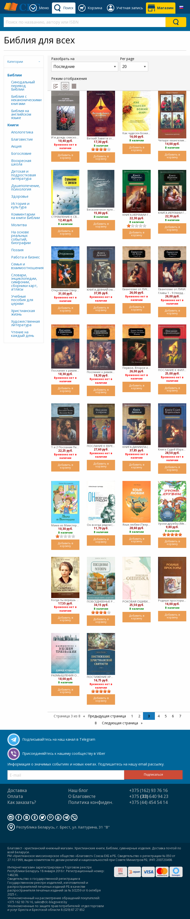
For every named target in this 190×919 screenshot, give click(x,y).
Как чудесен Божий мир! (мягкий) (136, 133)
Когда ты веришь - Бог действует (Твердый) (65, 600)
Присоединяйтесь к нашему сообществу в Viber (63, 753)
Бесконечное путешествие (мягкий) (101, 209)
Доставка (17, 790)
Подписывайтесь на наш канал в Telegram (58, 739)
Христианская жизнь (23, 312)
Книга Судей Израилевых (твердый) (172, 449)
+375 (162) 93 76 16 (148, 790)
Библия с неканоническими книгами (25, 100)
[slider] (101, 149)
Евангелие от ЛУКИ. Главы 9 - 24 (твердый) (136, 289)
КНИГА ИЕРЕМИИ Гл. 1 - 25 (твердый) (172, 213)
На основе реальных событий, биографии (21, 237)
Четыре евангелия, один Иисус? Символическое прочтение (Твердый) (172, 140)
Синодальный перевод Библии (23, 86)
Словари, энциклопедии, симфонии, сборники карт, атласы (24, 282)
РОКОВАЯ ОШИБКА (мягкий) (136, 601)
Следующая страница (120, 723)
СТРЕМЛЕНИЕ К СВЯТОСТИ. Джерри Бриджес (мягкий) (65, 217)
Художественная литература (25, 323)
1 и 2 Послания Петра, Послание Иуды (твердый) (65, 447)
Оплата (15, 796)
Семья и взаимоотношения (25, 266)
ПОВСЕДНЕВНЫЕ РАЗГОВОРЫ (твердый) (101, 601)
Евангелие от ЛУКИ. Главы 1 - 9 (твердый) (172, 291)
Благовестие (22, 139)
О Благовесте (81, 796)
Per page (134, 63)
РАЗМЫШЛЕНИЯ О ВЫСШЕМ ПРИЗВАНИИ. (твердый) (65, 675)
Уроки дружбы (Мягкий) (172, 523)
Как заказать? (21, 802)
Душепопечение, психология (25, 187)
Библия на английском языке (21, 114)
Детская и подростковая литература (23, 175)
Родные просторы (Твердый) (172, 600)
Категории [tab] (15, 62)
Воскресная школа (21, 162)
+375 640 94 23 (148, 796)
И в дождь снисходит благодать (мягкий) (65, 137)
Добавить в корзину (65, 156)
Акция (16, 146)
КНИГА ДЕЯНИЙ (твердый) (101, 289)
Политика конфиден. (90, 802)
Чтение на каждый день (22, 334)
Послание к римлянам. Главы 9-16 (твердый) (65, 370)
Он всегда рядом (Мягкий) (101, 525)
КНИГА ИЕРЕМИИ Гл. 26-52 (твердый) (136, 215)
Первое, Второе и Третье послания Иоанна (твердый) (136, 368)
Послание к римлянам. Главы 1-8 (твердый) (101, 372)
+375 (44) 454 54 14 (148, 802)
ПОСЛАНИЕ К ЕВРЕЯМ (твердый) (101, 446)
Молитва (19, 224)
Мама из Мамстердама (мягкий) (65, 525)
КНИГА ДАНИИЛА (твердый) (136, 447)
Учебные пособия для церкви (22, 300)
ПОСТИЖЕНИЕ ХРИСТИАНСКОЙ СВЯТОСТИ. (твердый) (101, 677)
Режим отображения (69, 83)
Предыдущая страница (106, 716)
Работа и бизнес (25, 257)
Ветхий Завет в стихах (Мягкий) (101, 138)
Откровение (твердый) (65, 290)
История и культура (20, 205)
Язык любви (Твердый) (136, 524)
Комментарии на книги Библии (25, 216)
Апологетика (22, 132)
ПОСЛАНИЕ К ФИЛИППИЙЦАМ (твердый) (172, 370)
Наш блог (78, 790)
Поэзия (17, 250)
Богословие (21, 153)
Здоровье (19, 196)
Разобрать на (84, 63)
